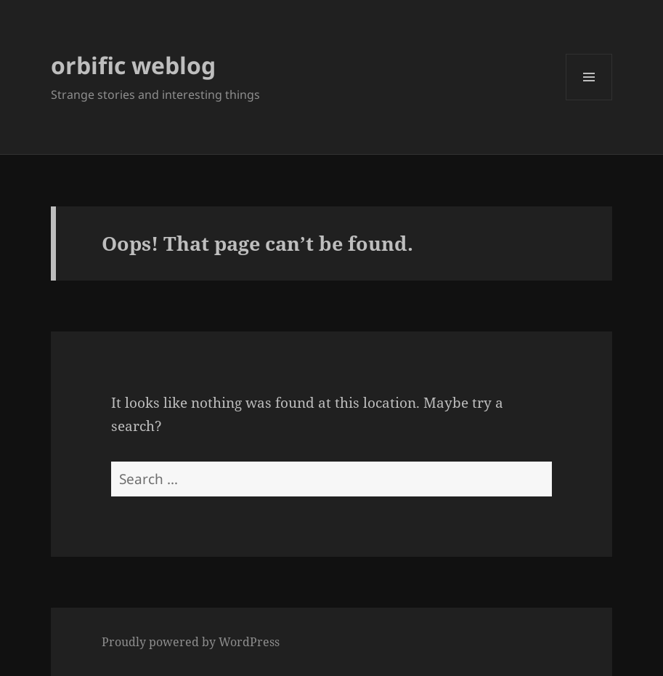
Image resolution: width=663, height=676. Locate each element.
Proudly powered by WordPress (191, 642)
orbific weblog (133, 65)
